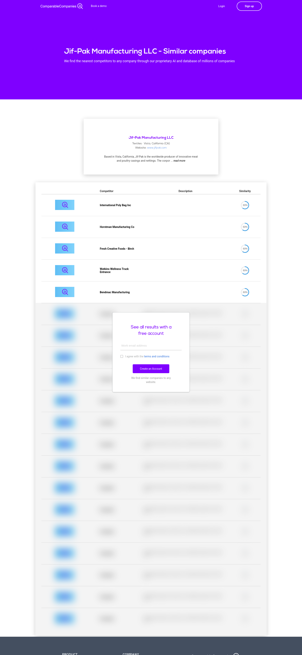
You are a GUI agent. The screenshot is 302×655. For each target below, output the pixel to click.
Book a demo (99, 6)
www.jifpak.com (157, 147)
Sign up (249, 6)
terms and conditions (156, 356)
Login (221, 6)
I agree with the (144, 356)
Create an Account (151, 368)
